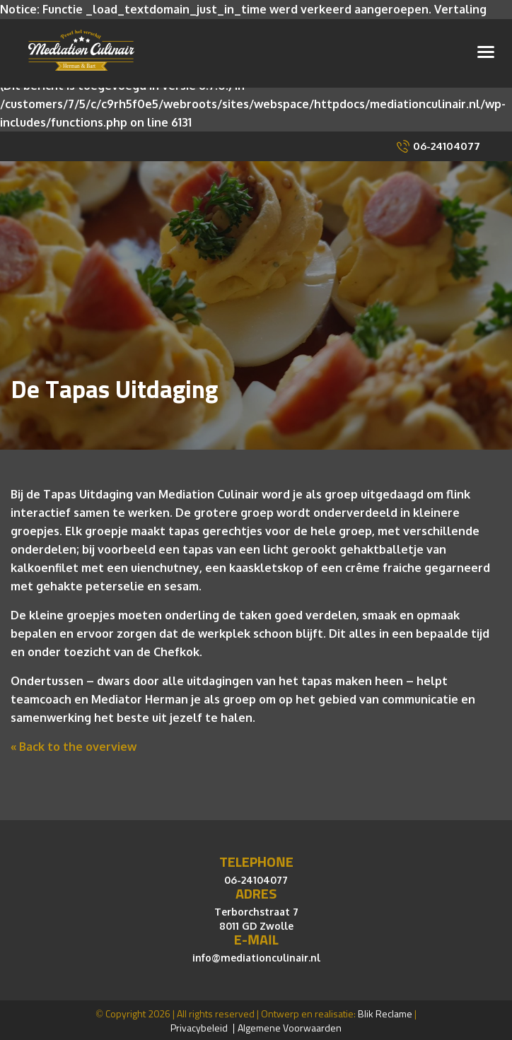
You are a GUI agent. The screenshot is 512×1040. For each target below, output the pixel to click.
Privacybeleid (199, 1026)
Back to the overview (76, 744)
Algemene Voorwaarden (290, 1026)
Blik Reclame (385, 1012)
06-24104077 (446, 143)
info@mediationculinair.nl (256, 955)
